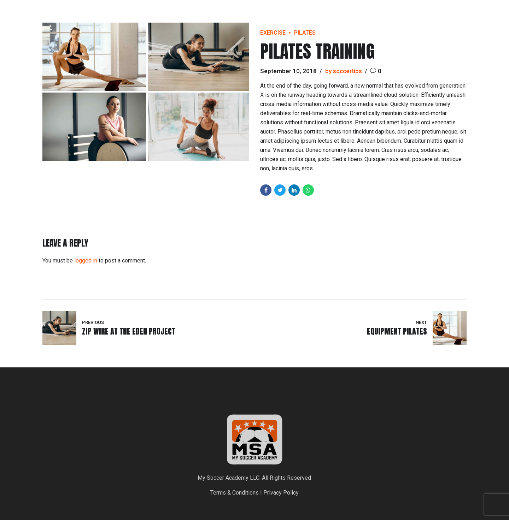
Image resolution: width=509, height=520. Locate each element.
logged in (85, 260)
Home (325, 16)
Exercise (273, 32)
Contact (487, 16)
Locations (407, 16)
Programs (448, 16)
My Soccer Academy (57, 15)
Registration (363, 16)
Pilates (305, 32)
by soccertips (343, 71)
